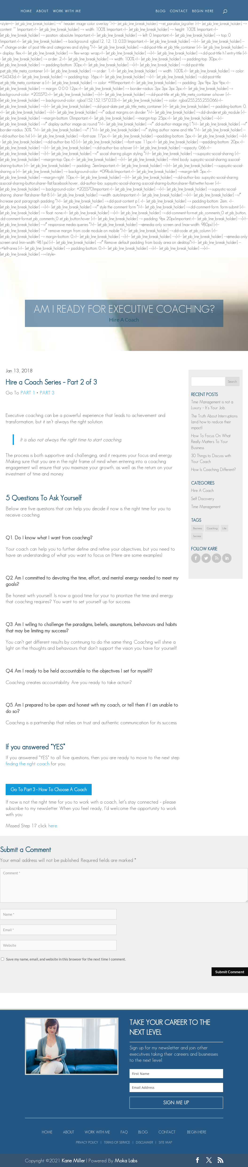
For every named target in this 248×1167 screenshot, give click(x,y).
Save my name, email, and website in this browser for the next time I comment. (66, 959)
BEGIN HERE (205, 11)
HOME (24, 11)
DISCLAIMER (144, 1142)
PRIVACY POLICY (87, 1142)
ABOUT (40, 11)
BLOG (163, 11)
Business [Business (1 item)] (197, 528)
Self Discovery (202, 498)
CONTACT (181, 11)
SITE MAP (165, 1142)
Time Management (205, 506)
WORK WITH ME (65, 11)
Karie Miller (73, 1160)
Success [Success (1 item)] (197, 535)
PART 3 (47, 392)
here (52, 825)
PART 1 (27, 392)
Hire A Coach (124, 319)
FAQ (124, 1132)
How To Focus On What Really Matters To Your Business (211, 441)
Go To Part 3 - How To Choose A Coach (49, 789)
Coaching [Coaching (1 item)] (212, 528)
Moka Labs (126, 1160)
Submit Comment (229, 971)
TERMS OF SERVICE (117, 1142)
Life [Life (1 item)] (224, 528)
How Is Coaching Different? (213, 469)
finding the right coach (27, 763)
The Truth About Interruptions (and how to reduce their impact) (214, 422)
